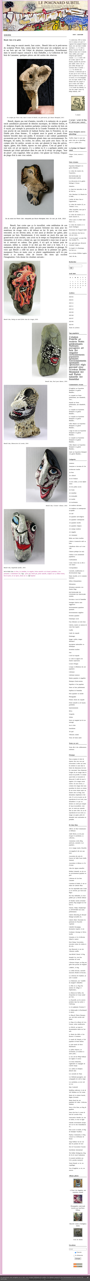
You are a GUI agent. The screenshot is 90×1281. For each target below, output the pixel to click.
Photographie (72, 697)
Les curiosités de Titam (75, 1074)
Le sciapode (72, 395)
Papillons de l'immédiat (75, 690)
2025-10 (71, 309)
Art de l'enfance (73, 478)
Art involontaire (73, 502)
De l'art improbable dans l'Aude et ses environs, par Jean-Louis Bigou (78, 890)
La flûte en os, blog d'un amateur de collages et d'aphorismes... (76, 988)
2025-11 (71, 306)
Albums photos (74, 1176)
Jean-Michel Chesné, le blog (77, 954)
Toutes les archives (74, 327)
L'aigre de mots (73, 431)
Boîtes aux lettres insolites (76, 538)
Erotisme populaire (74, 615)
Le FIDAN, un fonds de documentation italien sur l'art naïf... (77, 1029)
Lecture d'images (73, 664)
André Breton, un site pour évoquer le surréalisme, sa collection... (76, 836)
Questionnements (73, 708)
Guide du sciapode (74, 633)
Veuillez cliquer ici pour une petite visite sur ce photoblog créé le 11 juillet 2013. (77, 140)
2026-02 (71, 297)
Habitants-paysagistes (74, 346)
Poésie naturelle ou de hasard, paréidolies (46, 571)
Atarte (70, 452)
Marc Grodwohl (73, 1087)
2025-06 (71, 321)
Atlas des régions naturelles (76, 868)
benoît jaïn (34, 573)
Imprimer (31, 576)
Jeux (70, 652)
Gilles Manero (73, 423)
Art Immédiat (76, 378)
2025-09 (71, 312)
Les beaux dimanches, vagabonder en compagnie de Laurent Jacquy (77, 1063)
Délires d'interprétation (75, 581)
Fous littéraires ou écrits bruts (77, 622)
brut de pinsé (7, 576)
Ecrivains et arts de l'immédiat (77, 599)
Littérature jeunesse (74, 675)
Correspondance (73, 568)
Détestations (72, 584)
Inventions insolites (74, 649)
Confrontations (73, 559)
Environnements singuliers (76, 612)
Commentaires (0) (15, 573)
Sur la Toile (72, 725)
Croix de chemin (77, 1239)
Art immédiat (72, 493)
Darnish (71, 402)
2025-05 (71, 324)
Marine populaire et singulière (77, 678)
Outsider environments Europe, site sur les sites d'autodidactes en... (77, 1124)
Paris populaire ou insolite (76, 693)
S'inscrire (78, 1252)
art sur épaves (15, 576)
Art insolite (72, 499)
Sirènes (71, 717)
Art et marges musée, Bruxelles (78, 848)
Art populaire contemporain (76, 519)
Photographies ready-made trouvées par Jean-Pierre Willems (78, 1208)
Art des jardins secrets (75, 487)
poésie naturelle (42, 573)
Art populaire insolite (75, 523)
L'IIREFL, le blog (74, 967)
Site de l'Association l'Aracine (77, 1147)
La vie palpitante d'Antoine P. (77, 1007)
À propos (77, 115)
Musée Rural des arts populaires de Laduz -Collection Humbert (78, 1102)
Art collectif (72, 475)
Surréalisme (72, 728)
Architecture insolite (74, 469)
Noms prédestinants (76, 342)
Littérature (72, 672)
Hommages (72, 636)
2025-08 (71, 315)
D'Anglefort (72, 388)
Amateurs (71, 463)
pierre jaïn (28, 573)
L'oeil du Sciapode (74, 655)
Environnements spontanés (77, 361)
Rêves (70, 711)
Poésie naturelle (75, 375)
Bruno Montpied (77, 370)
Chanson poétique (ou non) (76, 551)
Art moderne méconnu (75, 505)
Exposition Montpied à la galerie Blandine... (76, 390)
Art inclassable (73, 496)
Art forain (71, 490)
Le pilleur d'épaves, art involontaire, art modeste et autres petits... (76, 1051)
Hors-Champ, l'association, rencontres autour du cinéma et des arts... (77, 944)
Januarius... (72, 186)
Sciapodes (71, 714)
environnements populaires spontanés (77, 356)
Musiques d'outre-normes (76, 681)
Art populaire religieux (75, 526)
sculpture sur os (51, 573)
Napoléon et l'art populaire (76, 684)
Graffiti (71, 630)
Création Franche (73, 338)
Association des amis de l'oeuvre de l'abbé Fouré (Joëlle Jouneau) (77, 858)
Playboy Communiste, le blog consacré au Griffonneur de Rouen (77, 1137)
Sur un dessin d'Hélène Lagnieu (78, 253)
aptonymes (74, 364)
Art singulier (73, 351)
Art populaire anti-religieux (76, 516)
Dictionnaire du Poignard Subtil (78, 230)
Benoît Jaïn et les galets (12, 40)
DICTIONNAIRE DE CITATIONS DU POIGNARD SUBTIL (77, 594)
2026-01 (71, 300)
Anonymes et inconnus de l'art (77, 466)
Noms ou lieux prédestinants (77, 687)
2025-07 (71, 318)
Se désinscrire (78, 1255)
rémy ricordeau (76, 368)
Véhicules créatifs (74, 734)
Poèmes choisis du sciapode (76, 699)
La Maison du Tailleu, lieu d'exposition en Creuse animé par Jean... (77, 995)
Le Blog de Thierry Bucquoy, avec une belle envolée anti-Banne (77, 1017)
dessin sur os (23, 576)
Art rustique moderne (75, 529)
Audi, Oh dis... (73, 256)
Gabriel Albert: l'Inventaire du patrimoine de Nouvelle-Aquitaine (77, 922)
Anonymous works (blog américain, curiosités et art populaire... (76, 843)
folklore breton (60, 573)
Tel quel (71, 731)
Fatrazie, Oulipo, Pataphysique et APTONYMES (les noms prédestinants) (77, 910)
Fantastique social (74, 619)
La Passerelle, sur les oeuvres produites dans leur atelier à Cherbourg (77, 1002)
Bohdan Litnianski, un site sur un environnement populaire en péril (77, 873)
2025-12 (71, 303)
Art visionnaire (73, 535)
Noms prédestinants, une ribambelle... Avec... (77, 397)
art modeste (75, 340)
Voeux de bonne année (75, 738)
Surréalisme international (76, 1150)
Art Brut (71, 472)
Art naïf (71, 513)
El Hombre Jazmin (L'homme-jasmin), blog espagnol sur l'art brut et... (77, 903)
